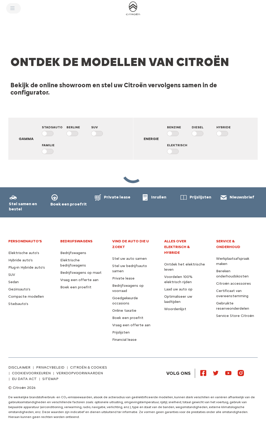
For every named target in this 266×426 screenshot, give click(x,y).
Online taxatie (124, 310)
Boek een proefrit (75, 287)
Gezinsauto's (19, 289)
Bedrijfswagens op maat (81, 272)
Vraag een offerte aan (79, 280)
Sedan (13, 282)
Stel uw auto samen (129, 258)
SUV (11, 274)
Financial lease (124, 339)
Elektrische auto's (23, 253)
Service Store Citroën (235, 316)
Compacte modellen (26, 296)
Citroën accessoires (233, 283)
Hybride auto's (20, 260)
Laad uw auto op (178, 289)
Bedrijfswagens (73, 253)
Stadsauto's (18, 304)
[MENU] (13, 8)
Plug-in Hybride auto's (26, 267)
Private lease (123, 278)
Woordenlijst (175, 309)
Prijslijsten (121, 332)
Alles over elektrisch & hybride (177, 247)
